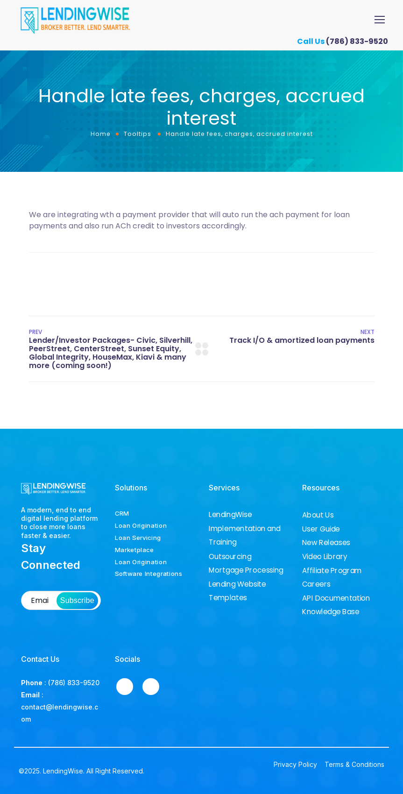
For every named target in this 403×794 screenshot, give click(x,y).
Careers (316, 584)
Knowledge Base (331, 612)
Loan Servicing (138, 537)
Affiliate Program (331, 571)
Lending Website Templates (237, 591)
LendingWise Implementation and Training (245, 528)
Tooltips (137, 134)
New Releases (326, 543)
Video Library (324, 557)
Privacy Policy (295, 764)
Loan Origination (141, 525)
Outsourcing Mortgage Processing (246, 563)
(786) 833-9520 (360, 41)
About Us (317, 515)
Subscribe (77, 600)
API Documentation (336, 598)
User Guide (321, 529)
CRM (122, 513)
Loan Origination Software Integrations (148, 568)
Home (101, 134)
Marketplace (134, 549)
